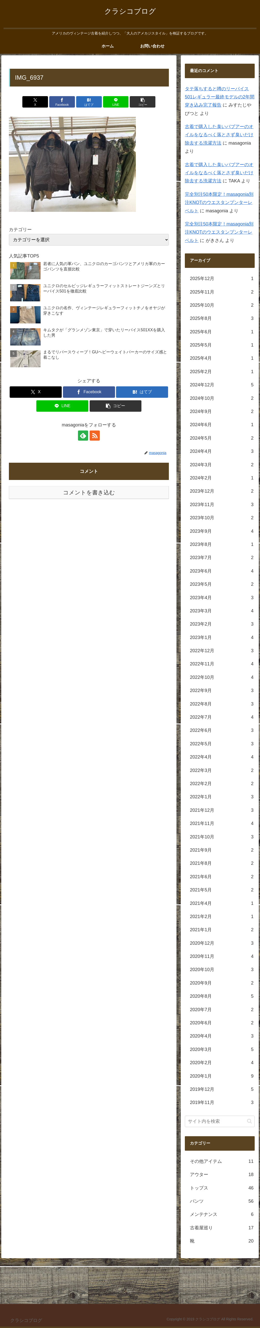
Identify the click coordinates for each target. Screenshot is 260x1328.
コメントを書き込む (89, 492)
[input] (219, 1121)
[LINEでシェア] (116, 102)
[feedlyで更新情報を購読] (83, 435)
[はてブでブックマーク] (89, 102)
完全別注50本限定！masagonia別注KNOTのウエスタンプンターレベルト (219, 202)
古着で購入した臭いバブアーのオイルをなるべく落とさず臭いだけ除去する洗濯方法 (219, 135)
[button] (142, 102)
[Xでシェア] (35, 102)
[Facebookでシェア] (62, 102)
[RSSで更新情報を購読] (95, 435)
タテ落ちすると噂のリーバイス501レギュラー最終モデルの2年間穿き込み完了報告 (219, 97)
